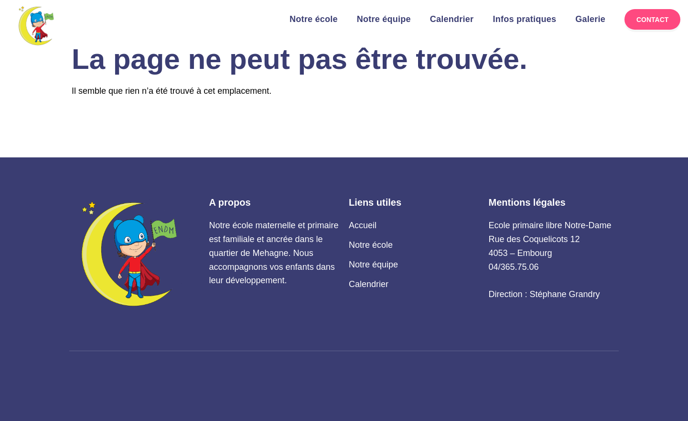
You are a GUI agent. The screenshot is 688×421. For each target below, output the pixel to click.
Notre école (314, 19)
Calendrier (452, 19)
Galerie (590, 19)
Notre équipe (384, 19)
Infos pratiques (524, 19)
